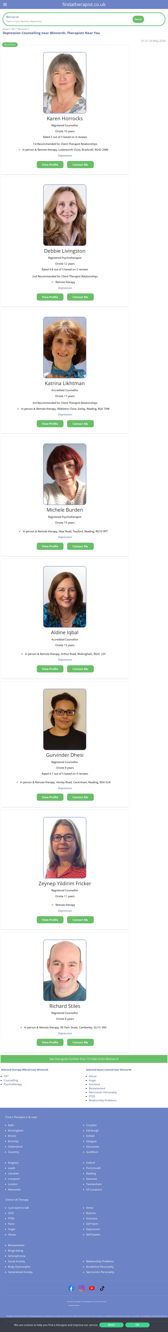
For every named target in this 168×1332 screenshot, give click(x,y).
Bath (11, 1125)
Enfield (90, 1136)
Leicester (13, 1173)
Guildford (92, 1152)
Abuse (92, 1076)
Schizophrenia (16, 1256)
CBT (6, 1076)
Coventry (13, 1152)
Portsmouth (93, 1168)
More (111, 1324)
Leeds (11, 1168)
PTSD (92, 1096)
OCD (11, 1213)
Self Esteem (93, 1234)
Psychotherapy (13, 1084)
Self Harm (92, 1223)
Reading (91, 1173)
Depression (93, 1229)
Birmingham (15, 1130)
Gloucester (92, 1146)
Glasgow (91, 1141)
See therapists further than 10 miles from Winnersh (84, 1059)
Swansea (91, 1178)
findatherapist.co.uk (84, 4)
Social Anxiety (16, 1261)
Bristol (12, 1136)
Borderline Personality (100, 1266)
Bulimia (91, 1213)
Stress (89, 1207)
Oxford (90, 1162)
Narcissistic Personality (103, 1092)
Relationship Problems (102, 1100)
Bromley (13, 1141)
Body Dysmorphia (19, 1266)
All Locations (94, 1189)
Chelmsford (15, 1146)
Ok (137, 1324)
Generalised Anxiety (20, 1272)
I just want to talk (18, 1207)
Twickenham (94, 1184)
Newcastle (14, 1189)
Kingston (13, 1162)
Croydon (91, 1125)
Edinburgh (92, 1130)
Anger (92, 1080)
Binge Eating (15, 1250)
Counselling (11, 1080)
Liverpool (14, 1178)
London (12, 1184)
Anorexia (94, 1084)
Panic (11, 1223)
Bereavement (97, 1088)
